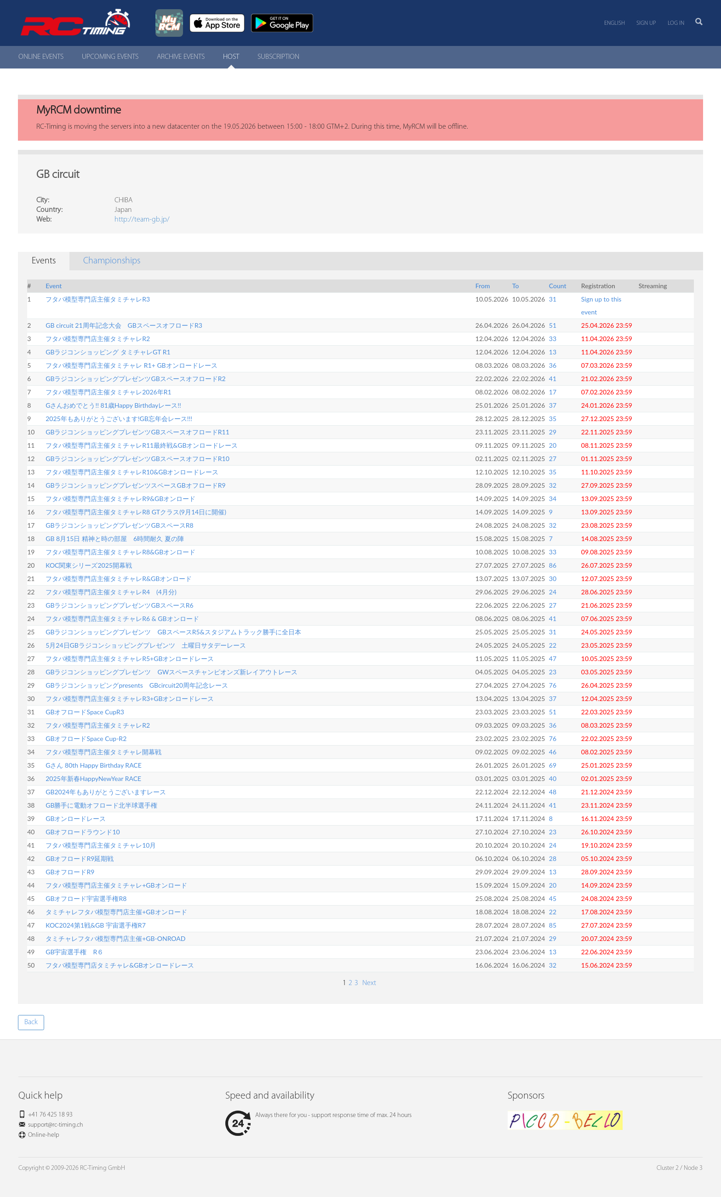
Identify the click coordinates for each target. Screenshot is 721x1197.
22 (552, 645)
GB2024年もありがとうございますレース (106, 792)
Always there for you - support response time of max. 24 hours (318, 1115)
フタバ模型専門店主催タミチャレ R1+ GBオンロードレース (131, 365)
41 (552, 378)
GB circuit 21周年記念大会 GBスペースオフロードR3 (124, 325)
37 (552, 405)
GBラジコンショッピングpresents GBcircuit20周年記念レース (137, 685)
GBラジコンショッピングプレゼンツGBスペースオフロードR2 (135, 378)
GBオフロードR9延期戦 (80, 858)
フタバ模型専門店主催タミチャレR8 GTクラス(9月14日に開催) (136, 512)
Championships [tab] (111, 261)
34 (552, 498)
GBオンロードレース (76, 818)
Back (31, 1022)
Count (557, 286)
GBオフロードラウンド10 (83, 832)
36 (552, 365)
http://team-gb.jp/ (142, 219)
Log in (676, 23)
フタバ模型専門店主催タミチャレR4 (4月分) (111, 592)
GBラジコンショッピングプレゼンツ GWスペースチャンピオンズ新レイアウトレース (172, 672)
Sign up (646, 23)
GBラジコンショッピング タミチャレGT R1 (108, 352)
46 (552, 752)
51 (552, 325)
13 (552, 352)
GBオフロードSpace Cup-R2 (86, 738)
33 (552, 338)
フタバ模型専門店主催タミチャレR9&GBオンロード (120, 498)
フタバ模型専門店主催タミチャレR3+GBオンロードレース (130, 698)
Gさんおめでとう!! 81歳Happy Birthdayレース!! (113, 405)
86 (552, 565)
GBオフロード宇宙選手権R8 (86, 898)
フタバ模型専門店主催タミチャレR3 (98, 299)
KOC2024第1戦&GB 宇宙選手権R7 (96, 925)
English (614, 23)
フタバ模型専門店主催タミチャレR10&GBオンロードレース (132, 472)
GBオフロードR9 (70, 872)
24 (552, 592)
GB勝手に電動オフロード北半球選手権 (101, 805)
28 (552, 858)
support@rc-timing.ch (55, 1125)
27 (552, 458)
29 (552, 432)
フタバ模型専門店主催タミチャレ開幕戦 (103, 752)
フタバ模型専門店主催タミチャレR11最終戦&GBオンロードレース (142, 445)
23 (552, 672)
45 (552, 898)
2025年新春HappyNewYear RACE (93, 778)
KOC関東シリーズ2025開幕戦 (89, 565)
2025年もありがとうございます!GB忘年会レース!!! (119, 418)
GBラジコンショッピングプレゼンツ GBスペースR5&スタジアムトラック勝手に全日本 (173, 632)
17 (552, 392)
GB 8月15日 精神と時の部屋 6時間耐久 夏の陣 (115, 538)
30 (552, 578)
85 (552, 925)
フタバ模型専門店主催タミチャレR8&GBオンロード (120, 552)
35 (552, 418)
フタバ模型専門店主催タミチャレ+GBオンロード (116, 885)
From (482, 286)
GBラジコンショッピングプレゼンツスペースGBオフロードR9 (135, 485)
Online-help (43, 1135)
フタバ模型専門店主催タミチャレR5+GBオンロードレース (130, 658)
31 (552, 299)
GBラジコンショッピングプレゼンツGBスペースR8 (119, 525)
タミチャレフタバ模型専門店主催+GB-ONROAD (115, 938)
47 (552, 658)
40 (552, 778)
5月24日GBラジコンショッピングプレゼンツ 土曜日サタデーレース (146, 645)
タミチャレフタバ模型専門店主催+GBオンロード (116, 912)
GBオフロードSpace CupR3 (85, 712)
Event (54, 286)
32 (552, 485)
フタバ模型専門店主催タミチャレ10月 (101, 845)
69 (552, 765)
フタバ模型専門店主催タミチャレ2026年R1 (108, 392)
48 (552, 792)
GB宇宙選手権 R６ (74, 952)
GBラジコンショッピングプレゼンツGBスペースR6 (119, 605)
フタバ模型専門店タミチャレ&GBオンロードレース (120, 965)
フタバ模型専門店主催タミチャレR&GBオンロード (119, 578)
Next (368, 983)
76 (552, 685)
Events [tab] (44, 261)
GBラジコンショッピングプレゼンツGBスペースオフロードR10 (137, 458)
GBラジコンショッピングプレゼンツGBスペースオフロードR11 (137, 432)
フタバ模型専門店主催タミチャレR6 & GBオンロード (122, 618)
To (515, 286)
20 (552, 445)
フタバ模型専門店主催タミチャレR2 (98, 338)
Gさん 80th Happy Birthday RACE (94, 765)
